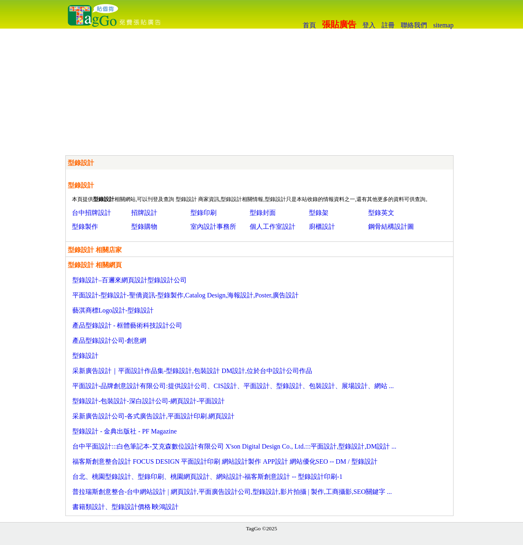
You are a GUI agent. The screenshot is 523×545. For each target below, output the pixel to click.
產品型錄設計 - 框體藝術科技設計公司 (127, 325)
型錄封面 (263, 212)
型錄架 (319, 212)
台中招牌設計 (91, 212)
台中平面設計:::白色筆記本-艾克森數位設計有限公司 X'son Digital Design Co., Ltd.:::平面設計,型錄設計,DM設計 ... (234, 446)
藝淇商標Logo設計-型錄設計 (113, 310)
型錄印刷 (203, 212)
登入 (368, 25)
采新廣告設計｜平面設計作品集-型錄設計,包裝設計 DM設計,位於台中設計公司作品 (192, 370)
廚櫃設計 (322, 226)
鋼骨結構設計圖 (391, 226)
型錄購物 (144, 226)
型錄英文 (381, 212)
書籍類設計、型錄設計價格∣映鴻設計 (125, 506)
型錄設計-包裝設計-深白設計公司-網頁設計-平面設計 (148, 401)
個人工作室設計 (272, 226)
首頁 (309, 25)
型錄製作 (85, 226)
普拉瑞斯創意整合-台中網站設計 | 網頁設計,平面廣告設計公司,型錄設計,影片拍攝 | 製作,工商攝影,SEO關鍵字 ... (232, 491)
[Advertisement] (261, 90)
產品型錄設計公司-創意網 (109, 340)
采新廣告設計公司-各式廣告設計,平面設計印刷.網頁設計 (153, 416)
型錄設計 (85, 355)
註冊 (388, 25)
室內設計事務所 (213, 226)
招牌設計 (144, 212)
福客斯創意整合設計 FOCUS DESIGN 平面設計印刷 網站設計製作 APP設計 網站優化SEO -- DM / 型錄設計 (225, 461)
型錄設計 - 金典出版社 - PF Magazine (124, 431)
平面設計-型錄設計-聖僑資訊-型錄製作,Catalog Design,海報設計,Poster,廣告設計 (185, 295)
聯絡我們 (414, 25)
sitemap (443, 25)
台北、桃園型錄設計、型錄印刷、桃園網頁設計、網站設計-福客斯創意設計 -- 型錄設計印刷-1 (207, 476)
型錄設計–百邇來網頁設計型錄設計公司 (129, 280)
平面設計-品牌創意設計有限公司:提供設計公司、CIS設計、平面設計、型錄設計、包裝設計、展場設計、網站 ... (233, 385)
